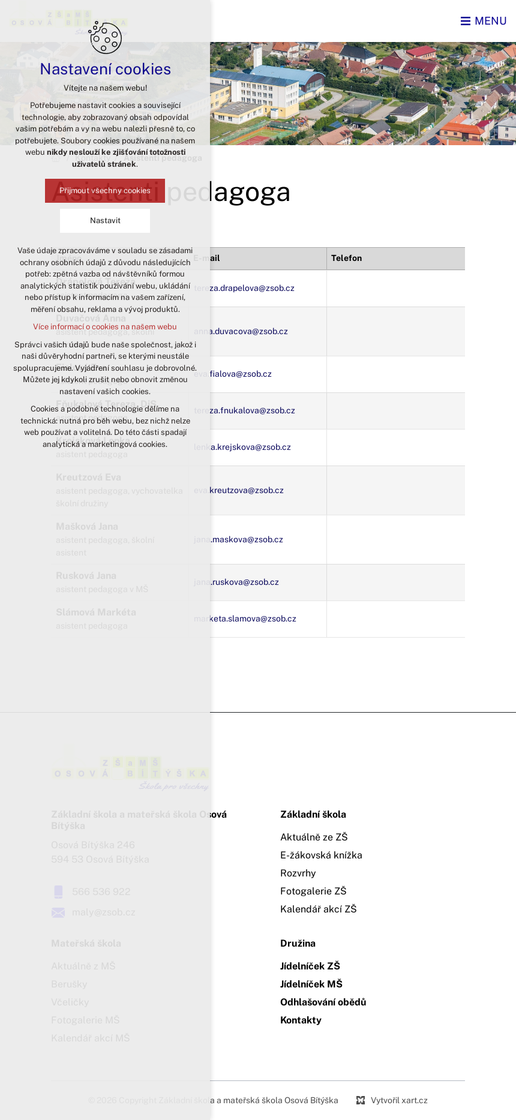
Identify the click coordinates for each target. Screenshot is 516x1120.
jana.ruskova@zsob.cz (236, 582)
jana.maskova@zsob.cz (238, 539)
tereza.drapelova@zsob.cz (244, 288)
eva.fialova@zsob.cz (233, 374)
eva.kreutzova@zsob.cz (239, 490)
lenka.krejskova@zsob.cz (242, 447)
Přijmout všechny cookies (105, 190)
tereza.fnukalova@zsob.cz (244, 410)
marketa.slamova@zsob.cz (245, 618)
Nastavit (104, 220)
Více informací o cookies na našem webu (105, 326)
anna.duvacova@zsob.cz (241, 331)
